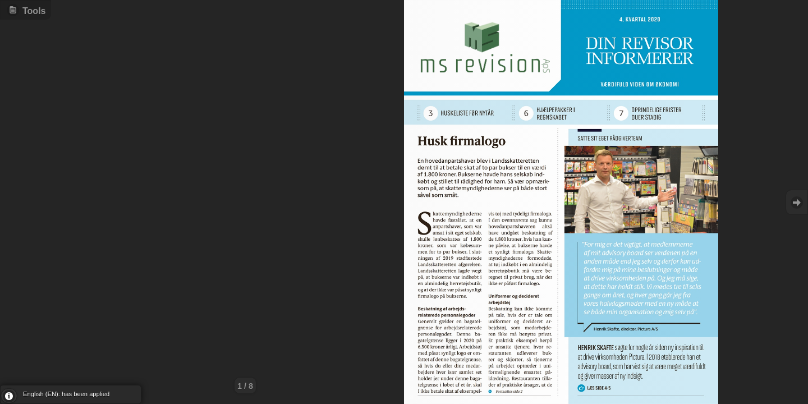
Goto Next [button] (797, 202)
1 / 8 (245, 386)
